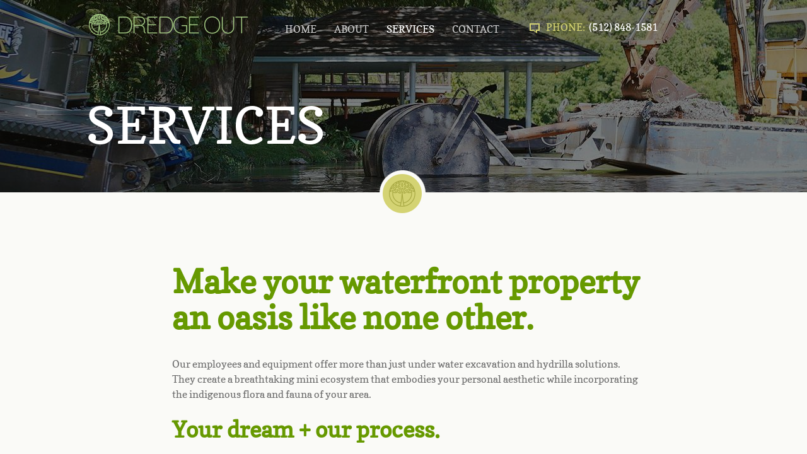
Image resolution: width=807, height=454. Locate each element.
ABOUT (351, 29)
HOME (300, 29)
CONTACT (475, 29)
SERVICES (410, 29)
